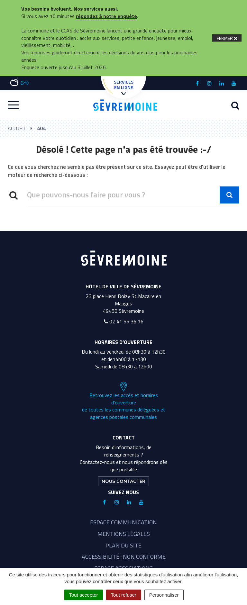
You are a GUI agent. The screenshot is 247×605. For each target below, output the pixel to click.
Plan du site (123, 545)
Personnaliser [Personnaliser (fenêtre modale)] (164, 595)
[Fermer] (227, 38)
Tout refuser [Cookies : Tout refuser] (123, 595)
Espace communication (123, 522)
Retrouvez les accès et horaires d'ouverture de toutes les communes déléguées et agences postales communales (123, 401)
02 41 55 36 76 (123, 321)
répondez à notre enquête (106, 16)
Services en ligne (123, 86)
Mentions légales (123, 533)
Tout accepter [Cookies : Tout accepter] (83, 595)
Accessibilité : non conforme (124, 556)
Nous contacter (123, 481)
